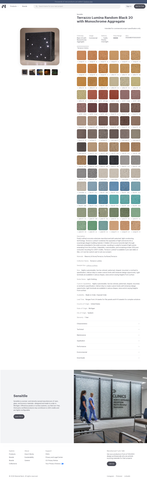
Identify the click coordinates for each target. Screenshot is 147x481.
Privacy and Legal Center (54, 457)
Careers (27, 460)
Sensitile (80, 14)
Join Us (111, 464)
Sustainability (29, 457)
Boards (11, 460)
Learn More (19, 416)
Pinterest (119, 476)
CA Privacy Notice (52, 460)
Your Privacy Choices (54, 464)
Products (13, 6)
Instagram (110, 476)
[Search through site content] (78, 6)
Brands (24, 6)
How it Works (29, 454)
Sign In (128, 6)
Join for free (139, 6)
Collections (13, 463)
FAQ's (48, 454)
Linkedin (127, 476)
